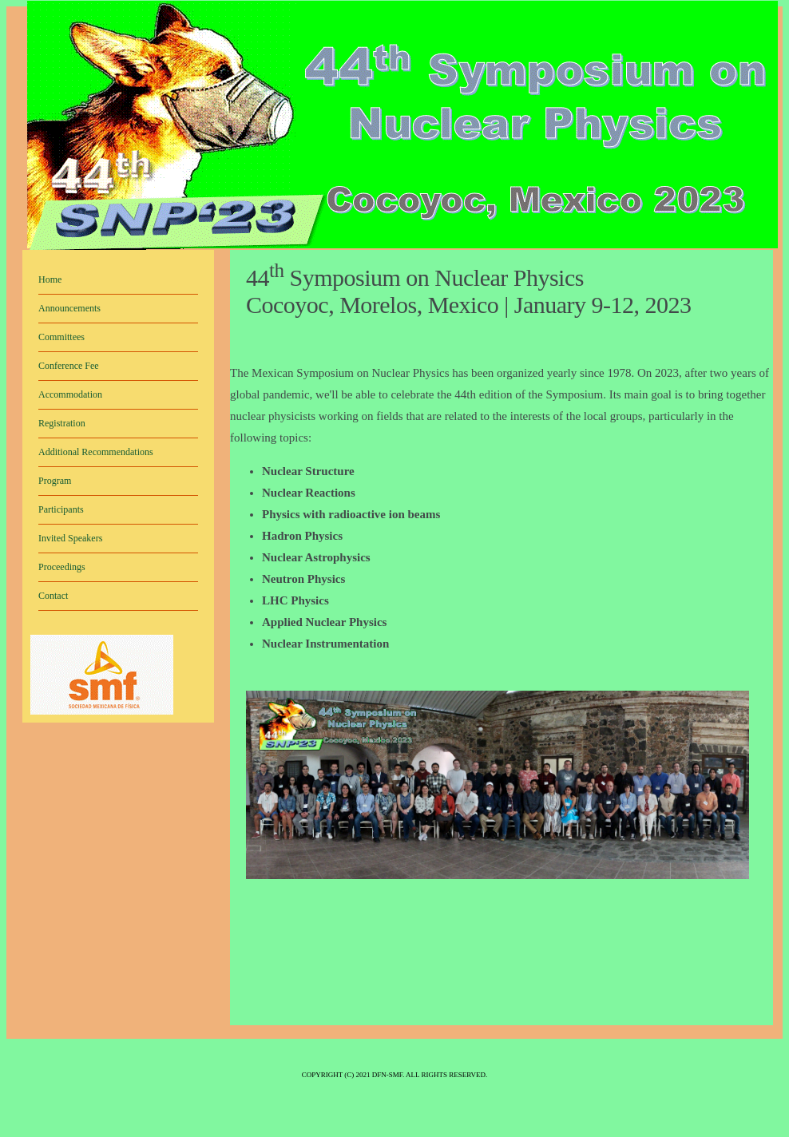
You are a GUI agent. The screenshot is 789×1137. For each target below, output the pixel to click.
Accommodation (70, 394)
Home (49, 279)
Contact (53, 595)
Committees (61, 337)
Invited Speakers (70, 538)
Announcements (69, 308)
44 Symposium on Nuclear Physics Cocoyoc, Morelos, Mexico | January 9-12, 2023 (469, 291)
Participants (61, 509)
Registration (61, 423)
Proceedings (61, 566)
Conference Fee (68, 365)
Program (54, 480)
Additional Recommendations (95, 452)
